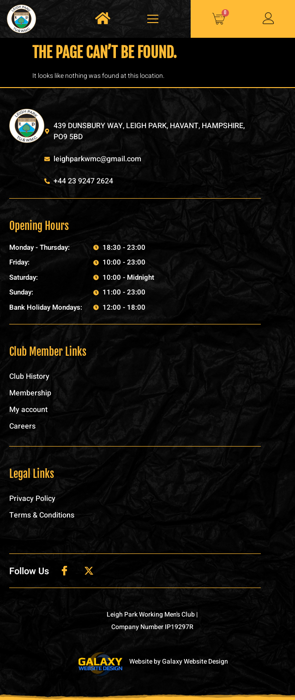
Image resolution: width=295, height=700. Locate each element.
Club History (29, 376)
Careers (22, 426)
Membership (30, 393)
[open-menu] (150, 19)
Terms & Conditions (41, 515)
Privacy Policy (32, 498)
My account (28, 409)
